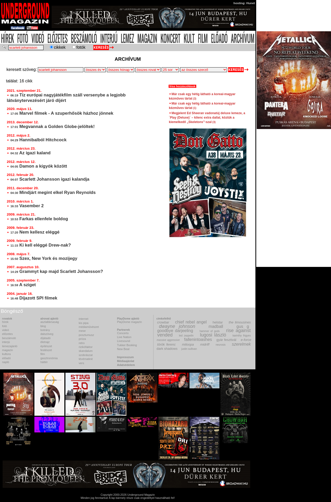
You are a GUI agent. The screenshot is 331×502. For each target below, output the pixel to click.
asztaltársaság (49, 321)
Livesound (123, 340)
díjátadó (45, 338)
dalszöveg (46, 333)
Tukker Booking (127, 345)
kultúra (6, 354)
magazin (7, 350)
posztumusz (86, 334)
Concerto (123, 333)
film (42, 354)
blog (43, 326)
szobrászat (86, 355)
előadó (6, 358)
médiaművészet (89, 326)
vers (81, 363)
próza (82, 338)
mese (82, 330)
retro (82, 343)
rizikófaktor (86, 346)
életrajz (45, 342)
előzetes (7, 333)
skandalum (86, 350)
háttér (44, 362)
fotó (4, 326)
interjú (6, 342)
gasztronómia (49, 358)
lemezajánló (9, 346)
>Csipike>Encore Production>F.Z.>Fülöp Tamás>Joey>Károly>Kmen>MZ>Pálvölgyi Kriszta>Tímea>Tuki (203, 69)
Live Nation (124, 337)
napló (5, 362)
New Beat (123, 349)
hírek (5, 321)
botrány (45, 330)
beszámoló (9, 338)
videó (5, 330)
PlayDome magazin (129, 321)
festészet (46, 350)
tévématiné (86, 358)
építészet (46, 346)
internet (83, 318)
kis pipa (83, 323)
